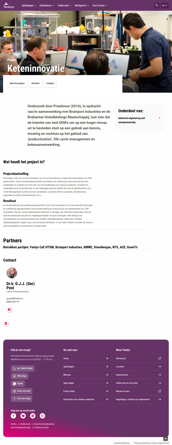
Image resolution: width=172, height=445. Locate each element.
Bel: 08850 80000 (22, 368)
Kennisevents (138, 374)
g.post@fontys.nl (14, 298)
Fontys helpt (86, 391)
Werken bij (138, 358)
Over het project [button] (17, 83)
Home (86, 358)
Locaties (138, 366)
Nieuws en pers (138, 391)
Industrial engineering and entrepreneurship (43, 16)
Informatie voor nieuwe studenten (86, 399)
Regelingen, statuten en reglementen (138, 399)
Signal (18, 383)
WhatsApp (19, 376)
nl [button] (164, 5)
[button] (157, 5)
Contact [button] (50, 83)
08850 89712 (12, 302)
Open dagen (86, 383)
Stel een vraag (21, 398)
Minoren (86, 374)
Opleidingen (86, 366)
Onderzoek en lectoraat (138, 383)
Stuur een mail (21, 391)
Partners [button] (36, 83)
